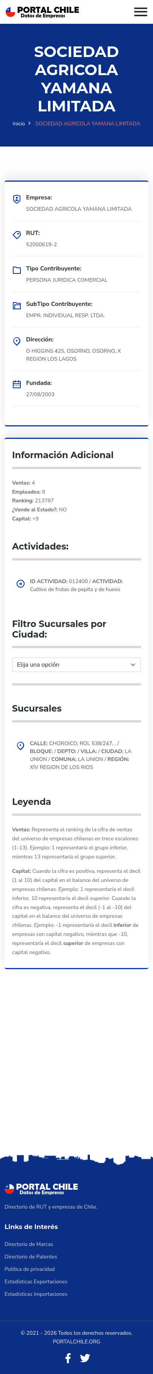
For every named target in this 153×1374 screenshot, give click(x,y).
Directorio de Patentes (31, 1256)
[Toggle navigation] (140, 12)
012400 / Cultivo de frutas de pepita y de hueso (76, 585)
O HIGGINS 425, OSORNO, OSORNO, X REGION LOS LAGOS (73, 355)
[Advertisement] (76, 1072)
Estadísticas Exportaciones (36, 1281)
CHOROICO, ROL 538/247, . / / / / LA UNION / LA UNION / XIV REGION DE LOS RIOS (80, 755)
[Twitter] (85, 1358)
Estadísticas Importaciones (36, 1294)
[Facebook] (68, 1358)
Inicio (19, 123)
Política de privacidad (30, 1269)
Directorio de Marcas (29, 1244)
